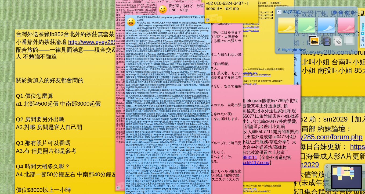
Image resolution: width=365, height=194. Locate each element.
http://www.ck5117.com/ (246, 162)
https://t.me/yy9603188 (248, 27)
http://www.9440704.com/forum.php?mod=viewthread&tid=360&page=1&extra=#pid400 (246, 73)
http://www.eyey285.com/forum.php (112, 42)
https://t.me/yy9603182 (248, 30)
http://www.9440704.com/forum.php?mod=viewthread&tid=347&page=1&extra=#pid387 (246, 190)
